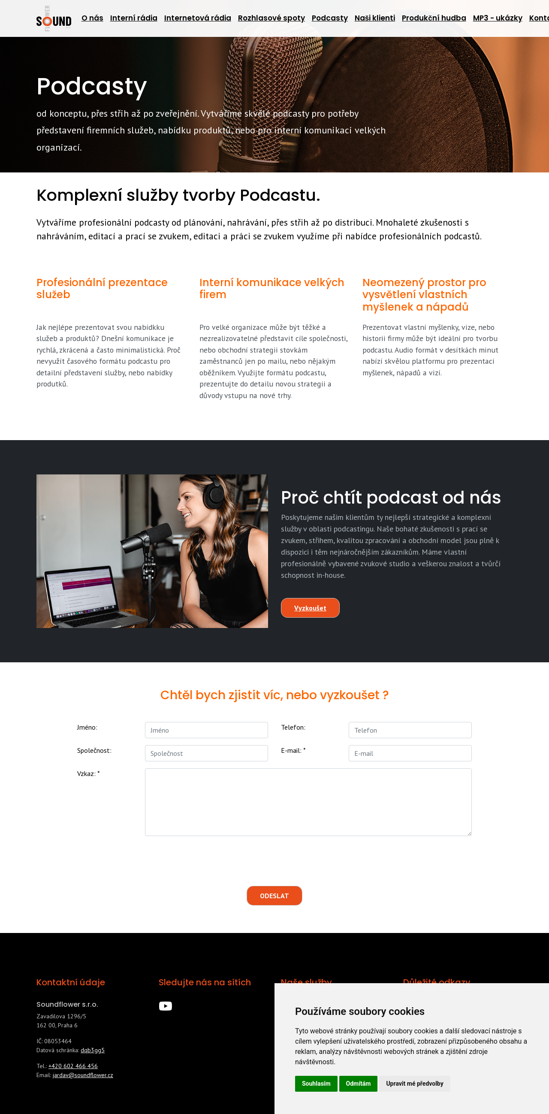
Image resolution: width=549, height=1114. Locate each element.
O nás (92, 18)
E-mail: (293, 750)
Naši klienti (375, 18)
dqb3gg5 (93, 1050)
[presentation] (261, 859)
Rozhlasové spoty (271, 18)
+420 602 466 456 (73, 1066)
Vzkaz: (88, 773)
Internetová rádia (197, 18)
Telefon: (293, 727)
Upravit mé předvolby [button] (414, 1083)
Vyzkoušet (310, 608)
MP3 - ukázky (497, 18)
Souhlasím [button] (316, 1083)
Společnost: (94, 750)
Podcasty (330, 18)
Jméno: (87, 727)
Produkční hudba (434, 18)
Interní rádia (133, 18)
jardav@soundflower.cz (83, 1075)
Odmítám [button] (358, 1083)
